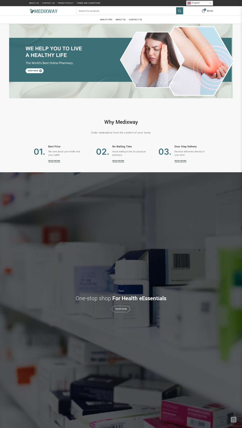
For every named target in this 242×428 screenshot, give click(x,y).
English (193, 3)
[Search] (129, 13)
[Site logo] (43, 13)
